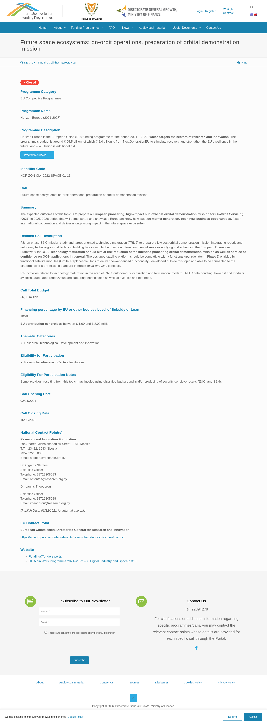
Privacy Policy (226, 682)
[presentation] (67, 646)
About (40, 682)
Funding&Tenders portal (45, 556)
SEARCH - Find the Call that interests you (48, 62)
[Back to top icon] (133, 698)
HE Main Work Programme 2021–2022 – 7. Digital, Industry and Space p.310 (82, 561)
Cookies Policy (193, 682)
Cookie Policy (75, 716)
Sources (134, 682)
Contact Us (106, 682)
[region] (133, 716)
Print (242, 62)
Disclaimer (161, 682)
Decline (232, 716)
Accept (253, 716)
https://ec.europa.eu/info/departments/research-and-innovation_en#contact (72, 537)
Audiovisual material (71, 682)
